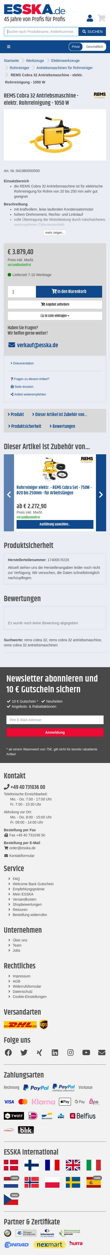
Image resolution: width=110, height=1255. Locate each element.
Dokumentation (22, 363)
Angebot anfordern (55, 304)
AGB (16, 981)
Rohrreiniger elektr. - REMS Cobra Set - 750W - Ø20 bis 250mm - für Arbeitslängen (54, 490)
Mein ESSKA (23, 894)
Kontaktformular (19, 856)
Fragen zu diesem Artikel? (30, 379)
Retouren (20, 910)
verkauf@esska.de (33, 345)
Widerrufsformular (27, 986)
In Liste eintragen (55, 316)
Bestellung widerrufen (30, 915)
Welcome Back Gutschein (33, 884)
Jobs (16, 950)
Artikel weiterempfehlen (28, 394)
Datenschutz (23, 991)
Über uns (20, 940)
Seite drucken (22, 387)
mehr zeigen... (55, 232)
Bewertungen (62, 426)
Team (17, 945)
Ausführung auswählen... (55, 524)
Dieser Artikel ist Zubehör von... (59, 414)
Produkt (16, 414)
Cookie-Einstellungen (29, 997)
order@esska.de (19, 848)
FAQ (16, 879)
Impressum (21, 976)
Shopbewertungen (27, 904)
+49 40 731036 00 (24, 787)
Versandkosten (24, 899)
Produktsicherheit (24, 426)
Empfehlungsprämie (29, 889)
